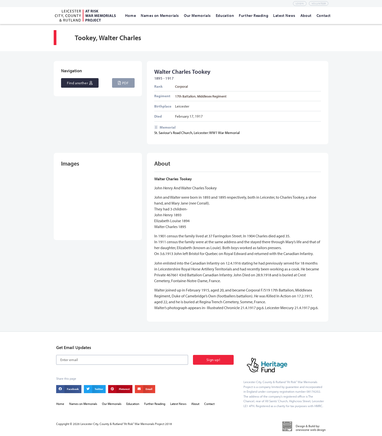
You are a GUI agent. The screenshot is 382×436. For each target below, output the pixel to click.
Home (60, 404)
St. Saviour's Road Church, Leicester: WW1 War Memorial (197, 132)
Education (132, 404)
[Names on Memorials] (160, 15)
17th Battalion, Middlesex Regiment (201, 96)
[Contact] (324, 15)
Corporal (181, 86)
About (195, 404)
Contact (209, 404)
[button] (123, 83)
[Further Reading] (253, 15)
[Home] (130, 15)
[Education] (225, 15)
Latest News (178, 404)
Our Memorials (111, 404)
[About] (306, 15)
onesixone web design (311, 430)
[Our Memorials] (197, 15)
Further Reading (154, 404)
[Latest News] (284, 15)
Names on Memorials (83, 404)
